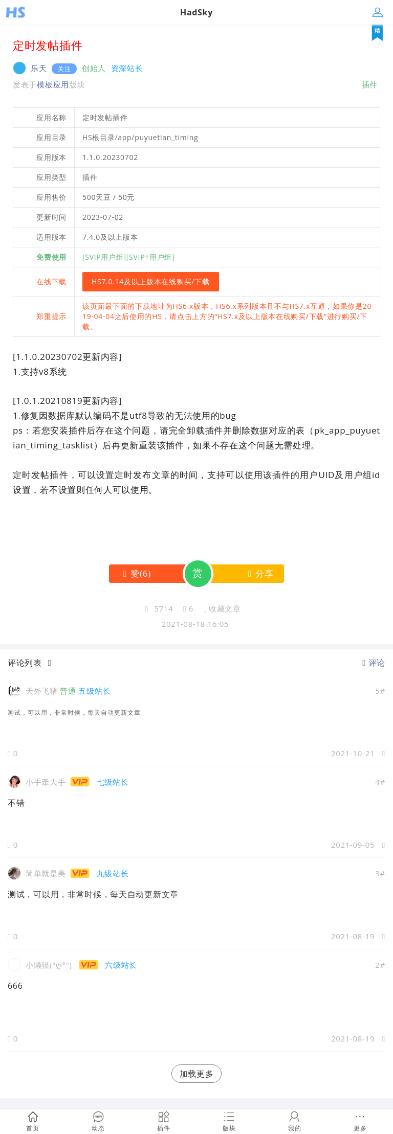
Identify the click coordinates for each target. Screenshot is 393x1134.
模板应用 (53, 84)
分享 (258, 573)
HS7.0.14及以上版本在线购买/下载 (151, 281)
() (134, 573)
